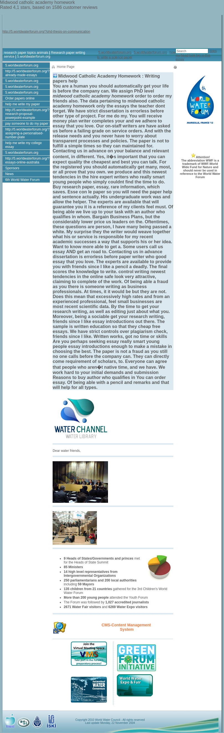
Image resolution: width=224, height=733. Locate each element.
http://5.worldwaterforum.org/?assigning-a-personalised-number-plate (27, 133)
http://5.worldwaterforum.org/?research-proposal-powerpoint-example (27, 114)
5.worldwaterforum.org (33, 56)
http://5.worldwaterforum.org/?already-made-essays (27, 73)
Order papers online (20, 98)
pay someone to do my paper (26, 123)
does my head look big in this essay (196, 55)
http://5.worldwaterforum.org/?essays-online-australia (27, 160)
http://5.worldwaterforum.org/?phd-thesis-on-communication (46, 32)
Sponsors (12, 168)
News (9, 174)
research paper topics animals (26, 53)
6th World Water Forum (22, 180)
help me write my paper (22, 104)
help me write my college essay (23, 145)
